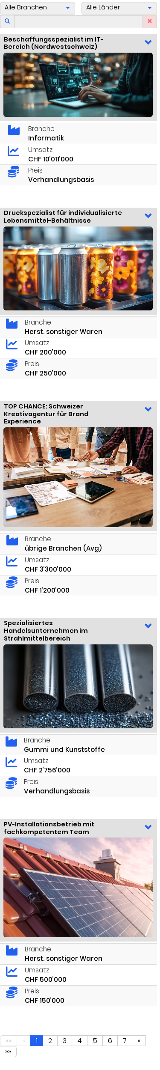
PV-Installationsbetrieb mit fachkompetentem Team (49, 828)
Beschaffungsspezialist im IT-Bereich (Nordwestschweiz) (54, 43)
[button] (37, 8)
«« (9, 1041)
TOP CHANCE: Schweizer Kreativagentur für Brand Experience (46, 414)
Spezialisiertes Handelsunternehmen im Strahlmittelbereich (46, 630)
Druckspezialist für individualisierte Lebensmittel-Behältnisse (63, 217)
